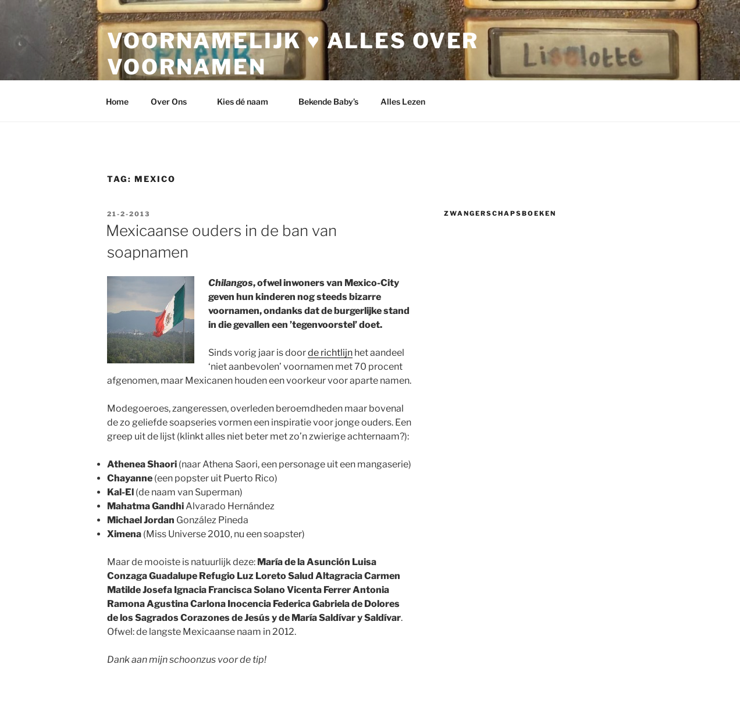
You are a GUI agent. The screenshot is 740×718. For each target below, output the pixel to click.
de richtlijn (330, 352)
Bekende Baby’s (328, 101)
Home (117, 101)
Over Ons (174, 101)
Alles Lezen (408, 101)
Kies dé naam (248, 101)
